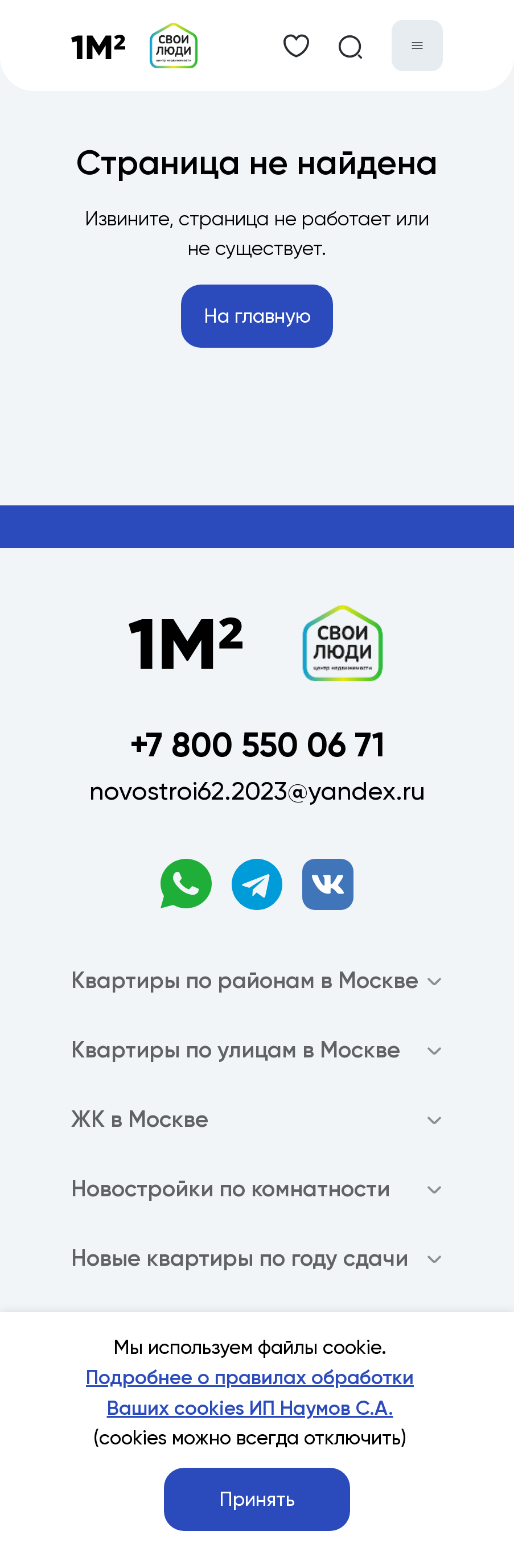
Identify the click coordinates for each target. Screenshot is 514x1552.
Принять (257, 1499)
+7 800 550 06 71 (257, 744)
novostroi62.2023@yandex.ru (257, 791)
